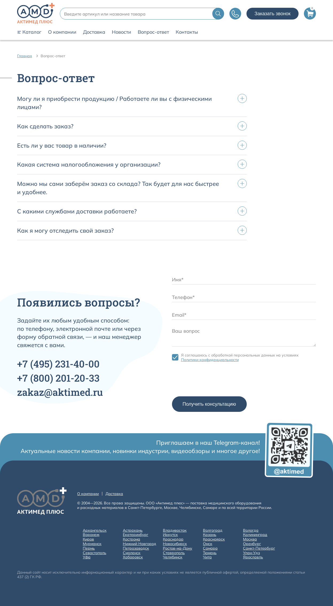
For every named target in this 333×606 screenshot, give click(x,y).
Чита (207, 557)
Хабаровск (133, 557)
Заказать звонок (272, 13)
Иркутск (170, 534)
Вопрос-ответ (153, 32)
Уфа (87, 557)
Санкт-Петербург (259, 548)
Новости (121, 32)
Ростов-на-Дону (177, 548)
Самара (210, 548)
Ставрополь (174, 553)
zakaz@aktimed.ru (60, 392)
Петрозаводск (136, 548)
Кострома (131, 539)
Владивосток (175, 530)
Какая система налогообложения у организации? (88, 164)
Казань (209, 534)
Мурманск (92, 544)
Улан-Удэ (251, 553)
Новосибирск (175, 544)
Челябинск (172, 557)
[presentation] (212, 380)
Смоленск (131, 553)
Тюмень (210, 553)
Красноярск (214, 539)
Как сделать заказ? (45, 126)
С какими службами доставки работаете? (77, 211)
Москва (250, 539)
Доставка (94, 32)
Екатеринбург (135, 534)
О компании (62, 32)
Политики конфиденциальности (210, 359)
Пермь (89, 548)
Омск (207, 544)
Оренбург (252, 544)
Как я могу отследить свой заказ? (65, 230)
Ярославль (253, 557)
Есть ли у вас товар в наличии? (61, 145)
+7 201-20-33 (58, 377)
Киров (88, 539)
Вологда (250, 530)
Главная (24, 55)
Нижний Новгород (139, 544)
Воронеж (91, 534)
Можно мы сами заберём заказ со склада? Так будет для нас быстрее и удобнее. (118, 188)
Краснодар (173, 539)
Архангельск (95, 530)
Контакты (187, 32)
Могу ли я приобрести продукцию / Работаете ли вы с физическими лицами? (114, 103)
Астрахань (133, 530)
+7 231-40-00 (58, 363)
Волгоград (212, 530)
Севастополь (94, 553)
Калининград (255, 534)
